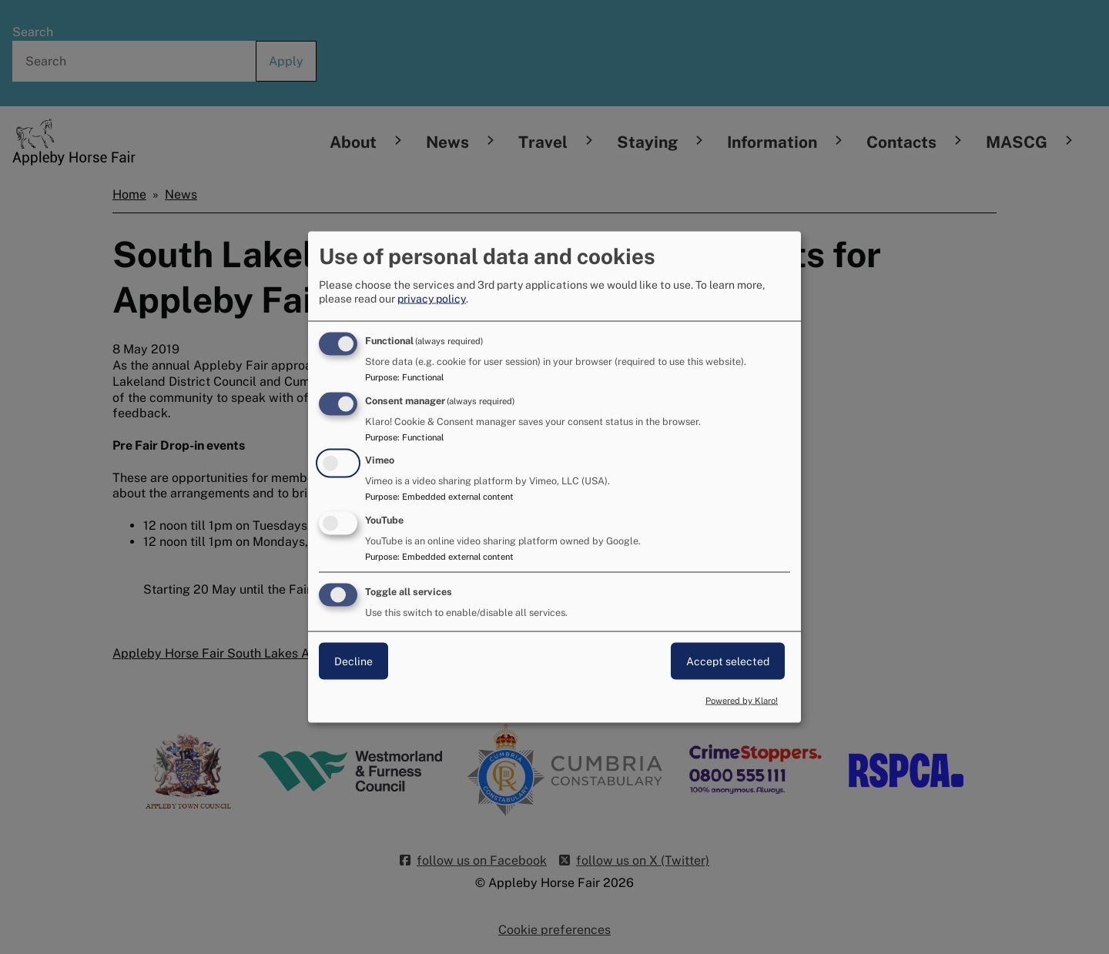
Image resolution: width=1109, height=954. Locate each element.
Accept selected (727, 661)
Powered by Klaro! (741, 700)
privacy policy (431, 298)
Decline (353, 661)
